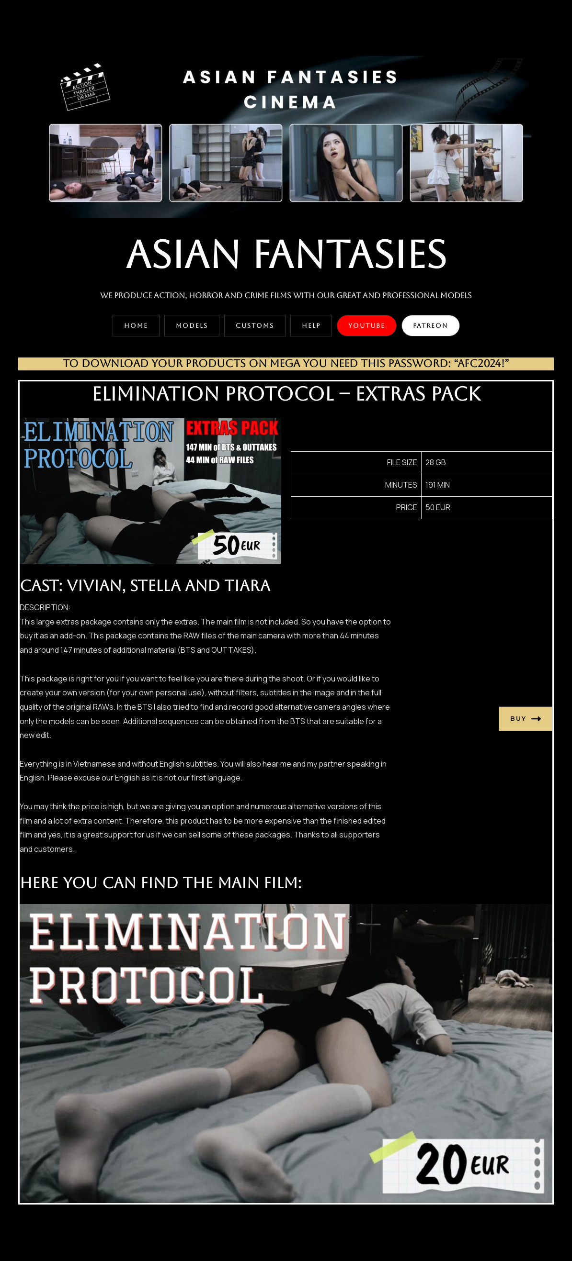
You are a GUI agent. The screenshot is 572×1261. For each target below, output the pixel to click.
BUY (525, 719)
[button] (136, 325)
